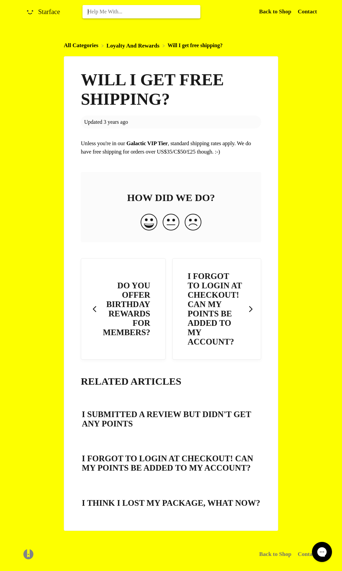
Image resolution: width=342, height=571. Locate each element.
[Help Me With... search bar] (141, 11)
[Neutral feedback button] (171, 222)
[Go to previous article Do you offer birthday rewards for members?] (123, 309)
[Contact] (307, 11)
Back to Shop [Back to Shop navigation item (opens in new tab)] (276, 11)
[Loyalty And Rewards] (134, 45)
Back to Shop (275, 554)
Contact (307, 11)
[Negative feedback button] (193, 222)
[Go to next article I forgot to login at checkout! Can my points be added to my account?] (216, 309)
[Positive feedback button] (149, 222)
